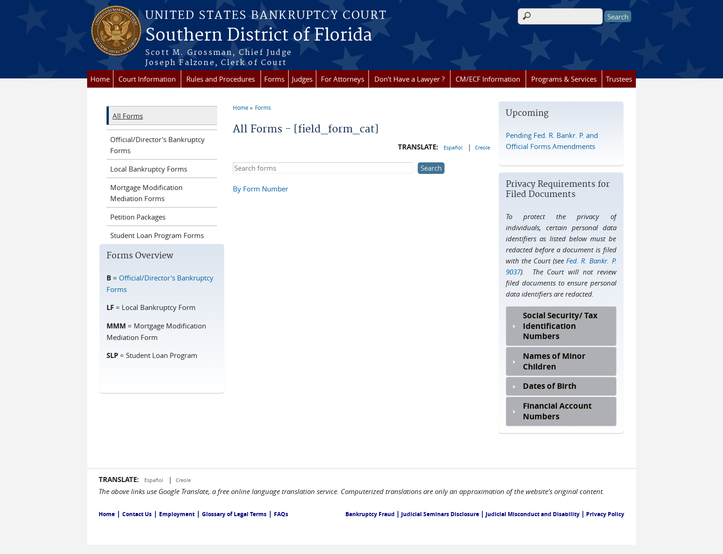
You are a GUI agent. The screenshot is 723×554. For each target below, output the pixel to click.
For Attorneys (342, 78)
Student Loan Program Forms (157, 235)
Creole (482, 147)
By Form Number (260, 188)
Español (454, 147)
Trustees (619, 78)
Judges (302, 78)
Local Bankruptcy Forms (148, 168)
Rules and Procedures (220, 78)
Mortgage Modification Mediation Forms (146, 193)
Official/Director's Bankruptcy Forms (157, 145)
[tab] (561, 326)
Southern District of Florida (258, 35)
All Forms (128, 115)
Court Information (147, 78)
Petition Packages (138, 216)
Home (100, 78)
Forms (274, 78)
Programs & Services (564, 78)
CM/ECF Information (488, 78)
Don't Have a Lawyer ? (409, 78)
